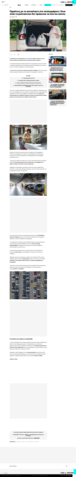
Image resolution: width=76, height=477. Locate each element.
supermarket (19, 441)
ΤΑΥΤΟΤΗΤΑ (34, 475)
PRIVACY (46, 475)
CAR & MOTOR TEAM (13, 16)
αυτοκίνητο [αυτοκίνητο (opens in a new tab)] (30, 58)
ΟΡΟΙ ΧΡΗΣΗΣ (41, 475)
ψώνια (23, 441)
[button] (3, 2)
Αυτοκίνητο (36, 441)
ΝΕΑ (10, 7)
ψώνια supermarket (29, 441)
